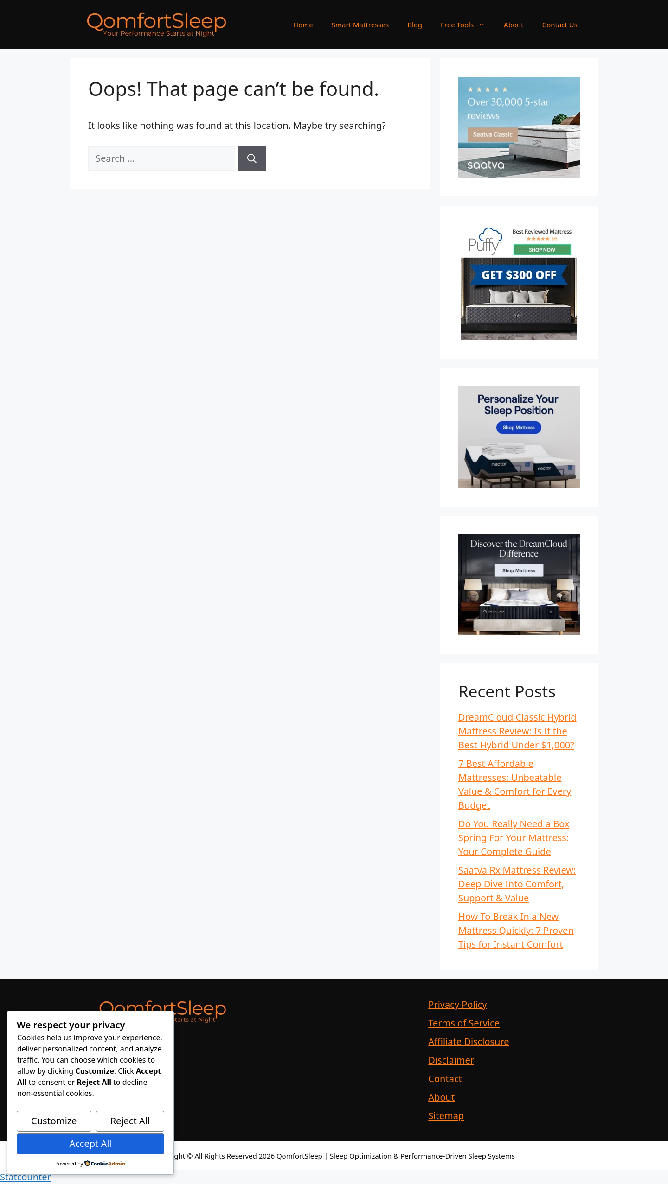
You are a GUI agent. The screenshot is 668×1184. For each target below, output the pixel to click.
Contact (445, 1078)
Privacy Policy (457, 1004)
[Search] (252, 158)
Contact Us (560, 24)
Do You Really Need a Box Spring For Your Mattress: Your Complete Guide (514, 837)
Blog (414, 24)
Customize (54, 1120)
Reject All (130, 1120)
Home (303, 24)
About (514, 24)
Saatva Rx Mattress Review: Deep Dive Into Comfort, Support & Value (517, 884)
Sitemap (446, 1115)
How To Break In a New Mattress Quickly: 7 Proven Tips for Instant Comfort (516, 930)
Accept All (90, 1143)
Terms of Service (464, 1023)
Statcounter (25, 1177)
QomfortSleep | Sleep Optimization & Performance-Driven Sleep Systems (395, 1155)
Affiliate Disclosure (468, 1041)
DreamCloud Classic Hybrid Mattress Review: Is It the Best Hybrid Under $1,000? (517, 731)
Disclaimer (451, 1060)
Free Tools (468, 24)
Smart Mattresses (360, 24)
